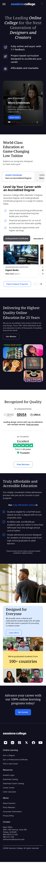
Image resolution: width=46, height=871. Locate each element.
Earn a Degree (9, 755)
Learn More (14, 633)
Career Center (8, 787)
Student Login (8, 775)
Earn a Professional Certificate (15, 759)
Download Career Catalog (13, 783)
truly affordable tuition (24, 505)
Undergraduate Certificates (16, 238)
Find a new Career (10, 763)
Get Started (23, 712)
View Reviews (23, 464)
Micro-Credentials (19, 102)
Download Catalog (10, 779)
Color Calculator (9, 792)
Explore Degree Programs (17, 284)
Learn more (14, 117)
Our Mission (11, 336)
